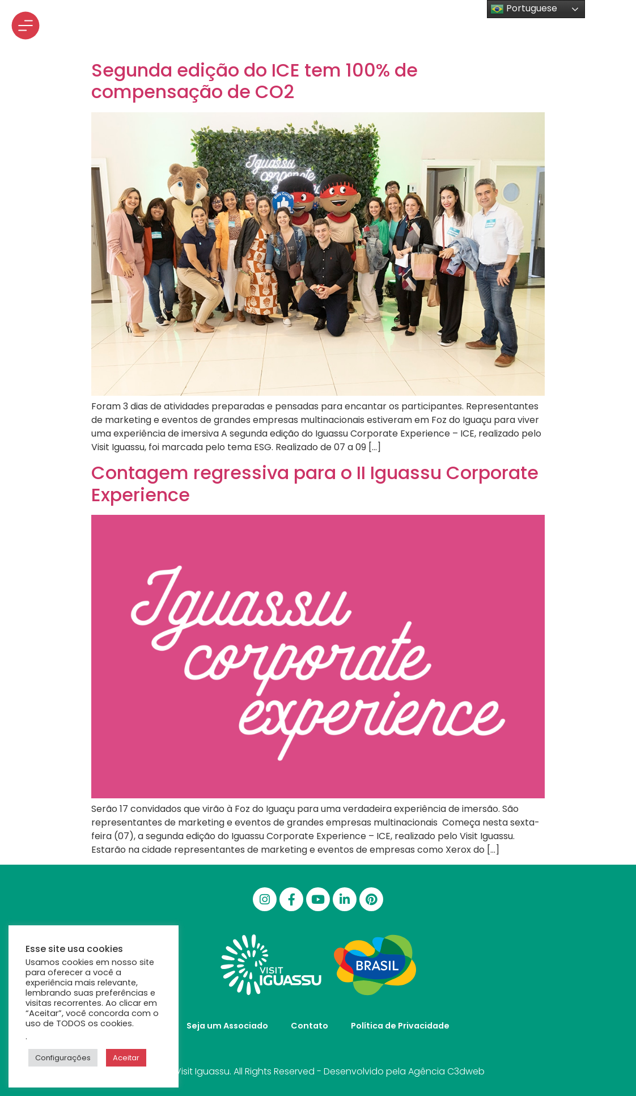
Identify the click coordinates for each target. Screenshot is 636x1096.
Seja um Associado (227, 1025)
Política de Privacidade (400, 1025)
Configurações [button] (63, 1057)
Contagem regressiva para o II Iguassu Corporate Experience (315, 483)
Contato (309, 1025)
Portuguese (523, 9)
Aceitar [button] (126, 1057)
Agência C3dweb (446, 1071)
